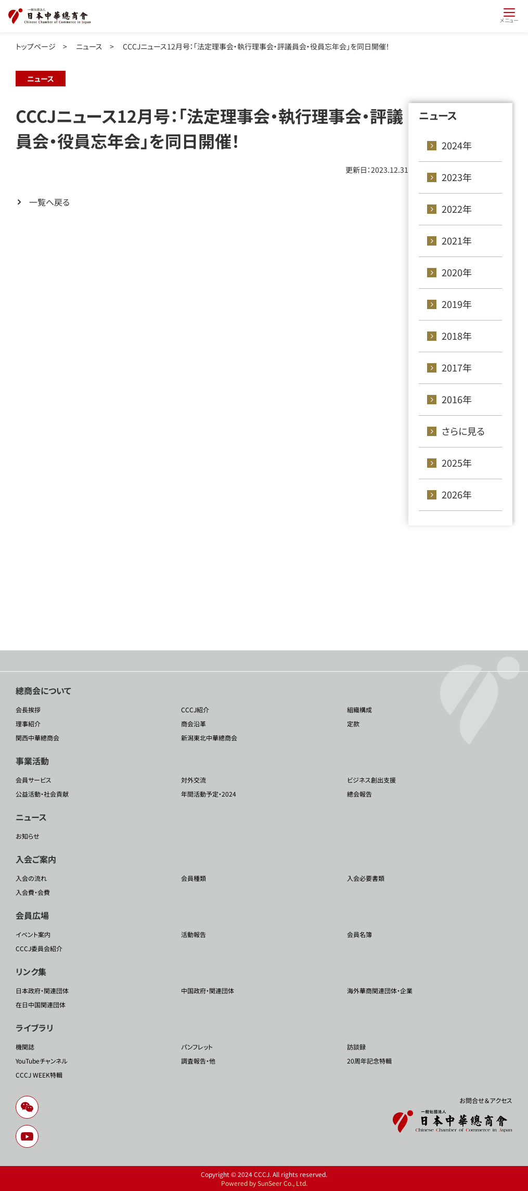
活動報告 (193, 934)
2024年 (457, 145)
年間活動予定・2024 (208, 793)
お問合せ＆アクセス (485, 1100)
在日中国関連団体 (41, 1004)
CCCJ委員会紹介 (39, 948)
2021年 (457, 240)
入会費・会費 (33, 892)
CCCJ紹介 (195, 709)
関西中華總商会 (37, 737)
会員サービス (33, 779)
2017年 (457, 367)
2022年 (457, 208)
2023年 (457, 177)
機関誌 (25, 1046)
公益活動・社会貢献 (42, 793)
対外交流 (193, 779)
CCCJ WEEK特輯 (39, 1074)
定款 (353, 723)
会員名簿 (359, 934)
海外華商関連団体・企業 (380, 990)
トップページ (36, 46)
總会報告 (359, 793)
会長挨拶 (28, 709)
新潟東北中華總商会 (209, 737)
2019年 (457, 304)
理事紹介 (28, 723)
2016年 (457, 399)
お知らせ (28, 835)
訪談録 (356, 1046)
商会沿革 (193, 723)
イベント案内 (33, 934)
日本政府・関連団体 (42, 990)
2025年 (457, 462)
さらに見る (463, 431)
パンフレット (197, 1046)
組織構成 (359, 709)
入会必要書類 (365, 878)
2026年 (457, 494)
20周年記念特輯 (369, 1060)
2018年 (457, 335)
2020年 (457, 272)
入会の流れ (31, 878)
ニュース (89, 46)
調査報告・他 (198, 1060)
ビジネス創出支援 (371, 779)
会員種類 (193, 878)
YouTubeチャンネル (42, 1060)
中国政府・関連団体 (207, 990)
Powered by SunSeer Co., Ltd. (264, 1183)
